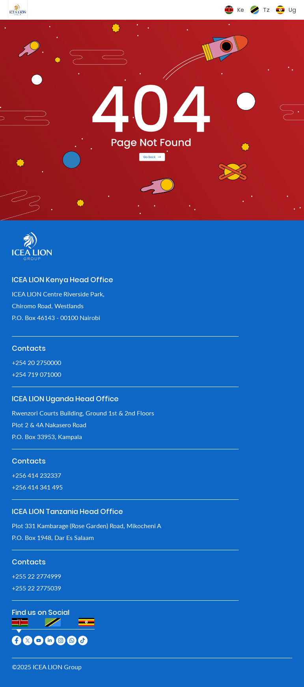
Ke (240, 10)
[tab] (20, 622)
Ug (292, 10)
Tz (266, 10)
